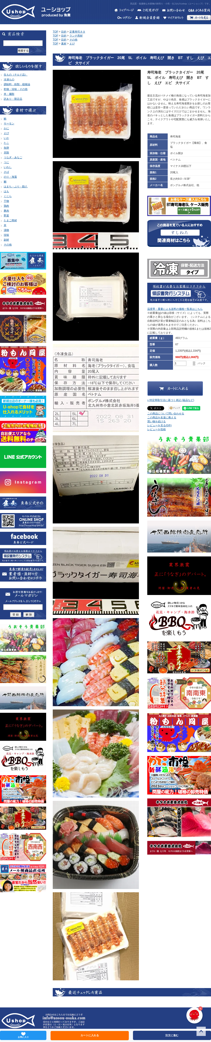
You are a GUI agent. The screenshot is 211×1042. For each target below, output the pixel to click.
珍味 (6, 234)
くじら (8, 196)
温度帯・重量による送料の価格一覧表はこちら (175, 308)
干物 (6, 201)
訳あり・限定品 (13, 98)
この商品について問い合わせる (165, 413)
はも (6, 191)
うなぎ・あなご (13, 157)
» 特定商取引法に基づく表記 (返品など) (170, 400)
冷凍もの (9, 79)
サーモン (9, 123)
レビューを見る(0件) (159, 425)
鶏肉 (6, 205)
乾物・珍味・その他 (15, 89)
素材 (63, 43)
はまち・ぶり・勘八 (15, 186)
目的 (63, 31)
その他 (8, 244)
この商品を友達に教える (161, 417)
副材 (6, 239)
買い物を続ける (156, 421)
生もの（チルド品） (15, 74)
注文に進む (171, 1035)
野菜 (6, 215)
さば (6, 172)
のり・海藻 (10, 176)
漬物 (6, 230)
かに (6, 128)
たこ (6, 142)
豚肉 (6, 210)
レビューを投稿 (156, 429)
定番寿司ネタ (77, 31)
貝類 (6, 152)
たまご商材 (10, 220)
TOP (55, 31)
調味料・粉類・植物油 (17, 84)
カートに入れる (89, 1035)
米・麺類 (9, 94)
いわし (8, 167)
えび (6, 133)
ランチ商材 (76, 35)
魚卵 (6, 147)
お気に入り (23, 1035)
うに (6, 162)
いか (6, 138)
